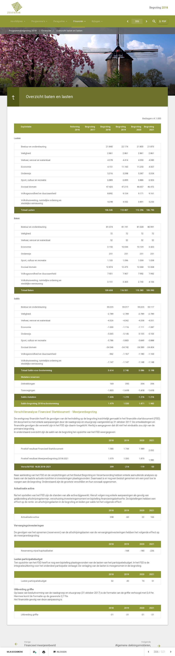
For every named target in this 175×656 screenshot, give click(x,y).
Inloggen (59, 652)
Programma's (38, 21)
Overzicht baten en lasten (69, 30)
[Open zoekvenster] (154, 21)
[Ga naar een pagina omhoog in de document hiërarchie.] (13, 97)
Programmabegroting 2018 (22, 30)
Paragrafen (59, 21)
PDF (164, 21)
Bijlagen (96, 21)
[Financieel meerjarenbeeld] (127, 21)
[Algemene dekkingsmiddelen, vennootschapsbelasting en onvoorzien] (146, 21)
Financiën (78, 21)
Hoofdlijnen (17, 21)
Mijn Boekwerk (15, 652)
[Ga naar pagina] (137, 21)
